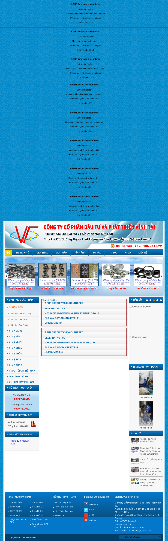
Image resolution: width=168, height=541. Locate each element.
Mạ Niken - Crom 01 (52, 288)
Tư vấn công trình (63, 502)
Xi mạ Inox (59, 515)
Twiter (91, 509)
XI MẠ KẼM (14, 336)
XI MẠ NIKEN (15, 342)
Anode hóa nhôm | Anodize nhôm (148, 440)
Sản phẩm (61, 252)
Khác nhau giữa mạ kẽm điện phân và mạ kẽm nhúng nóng (150, 471)
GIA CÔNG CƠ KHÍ (18, 376)
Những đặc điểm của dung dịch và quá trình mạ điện (150, 482)
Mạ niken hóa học (21, 288)
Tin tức (113, 252)
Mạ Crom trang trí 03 (84, 288)
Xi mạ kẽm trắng (116, 288)
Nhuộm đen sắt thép (21, 314)
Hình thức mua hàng (64, 507)
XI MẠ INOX (15, 359)
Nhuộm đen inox (19, 319)
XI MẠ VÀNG (15, 331)
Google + (93, 515)
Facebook (93, 504)
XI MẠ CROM (15, 348)
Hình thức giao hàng (64, 511)
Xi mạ (128, 252)
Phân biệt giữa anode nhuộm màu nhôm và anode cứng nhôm (150, 451)
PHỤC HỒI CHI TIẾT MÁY (22, 370)
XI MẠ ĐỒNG (15, 365)
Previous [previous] (6, 275)
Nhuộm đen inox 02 (147, 288)
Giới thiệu (42, 252)
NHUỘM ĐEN (16, 307)
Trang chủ (22, 252)
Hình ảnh (80, 252)
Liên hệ (142, 252)
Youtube (92, 520)
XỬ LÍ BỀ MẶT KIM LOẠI (21, 382)
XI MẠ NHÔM (15, 353)
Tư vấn (97, 252)
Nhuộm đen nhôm (19, 325)
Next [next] (161, 275)
